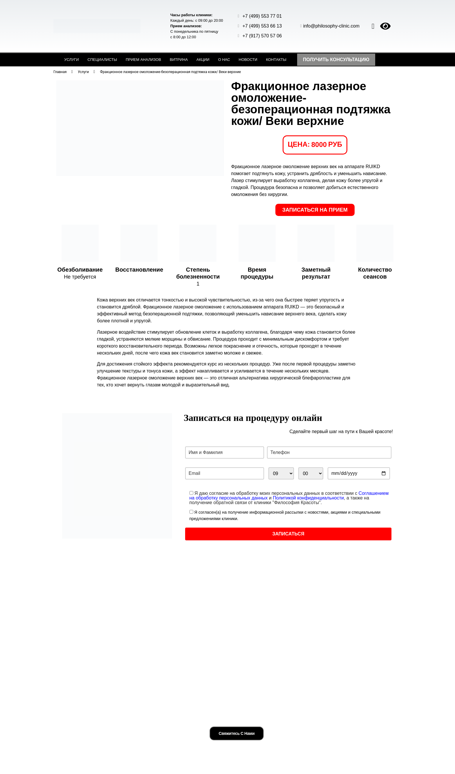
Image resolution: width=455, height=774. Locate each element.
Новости (248, 59)
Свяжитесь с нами (237, 728)
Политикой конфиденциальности (308, 497)
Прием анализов (143, 59)
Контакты (276, 59)
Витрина (179, 59)
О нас (224, 59)
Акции (203, 59)
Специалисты (102, 59)
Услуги (71, 59)
